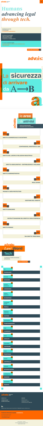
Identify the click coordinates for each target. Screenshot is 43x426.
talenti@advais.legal (6, 417)
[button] (41, 1)
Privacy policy (20, 421)
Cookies (24, 421)
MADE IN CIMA (23, 423)
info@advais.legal (4, 399)
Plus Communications (24, 422)
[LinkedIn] (2, 406)
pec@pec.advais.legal (5, 401)
